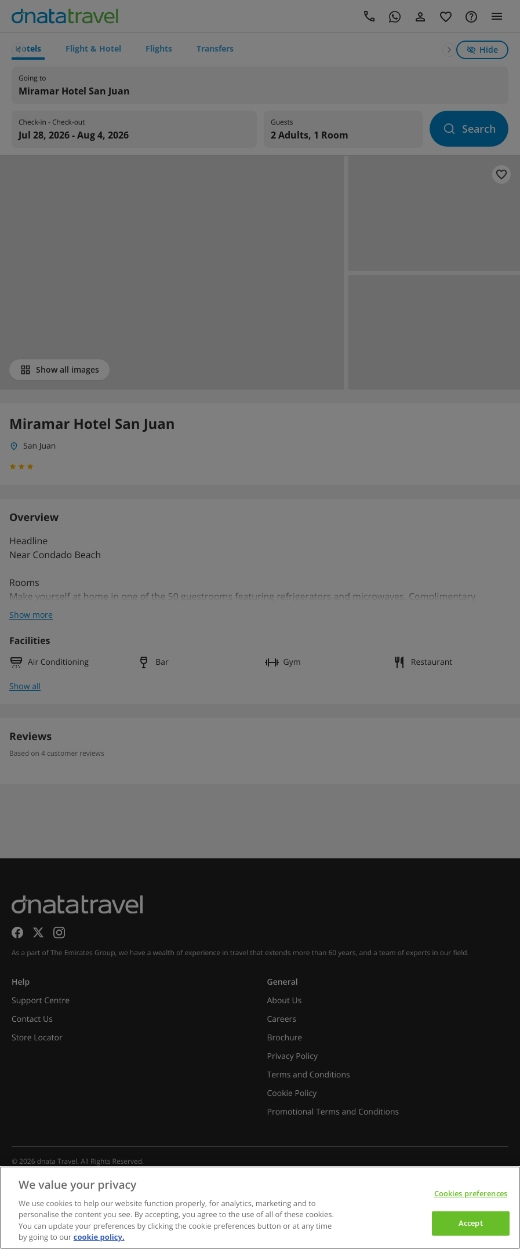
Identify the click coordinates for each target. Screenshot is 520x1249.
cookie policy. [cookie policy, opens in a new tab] (99, 1237)
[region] (260, 1207)
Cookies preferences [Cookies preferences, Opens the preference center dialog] (470, 1193)
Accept (471, 1223)
